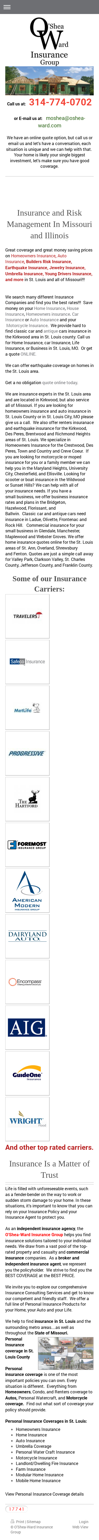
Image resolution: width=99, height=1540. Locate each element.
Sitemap (34, 1521)
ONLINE (28, 354)
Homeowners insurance (48, 314)
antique (51, 331)
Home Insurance (49, 308)
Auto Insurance (44, 319)
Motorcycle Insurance (27, 325)
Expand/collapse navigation (49, 7)
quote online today (59, 382)
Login (83, 1521)
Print (18, 1521)
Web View (80, 1526)
